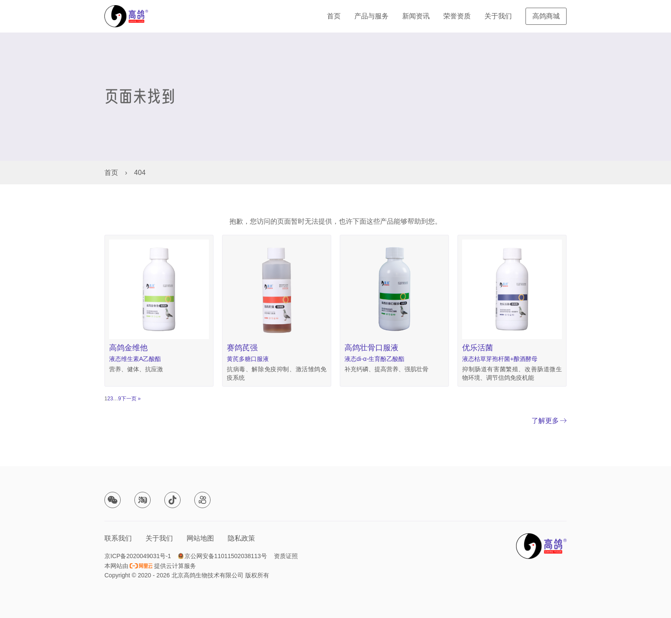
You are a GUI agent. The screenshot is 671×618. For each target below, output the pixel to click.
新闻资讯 (416, 16)
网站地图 (200, 538)
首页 (334, 16)
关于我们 (498, 16)
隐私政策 (241, 538)
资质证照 (286, 556)
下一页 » (131, 399)
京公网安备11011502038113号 (225, 556)
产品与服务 (371, 16)
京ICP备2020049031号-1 (137, 556)
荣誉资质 (457, 16)
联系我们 (118, 538)
